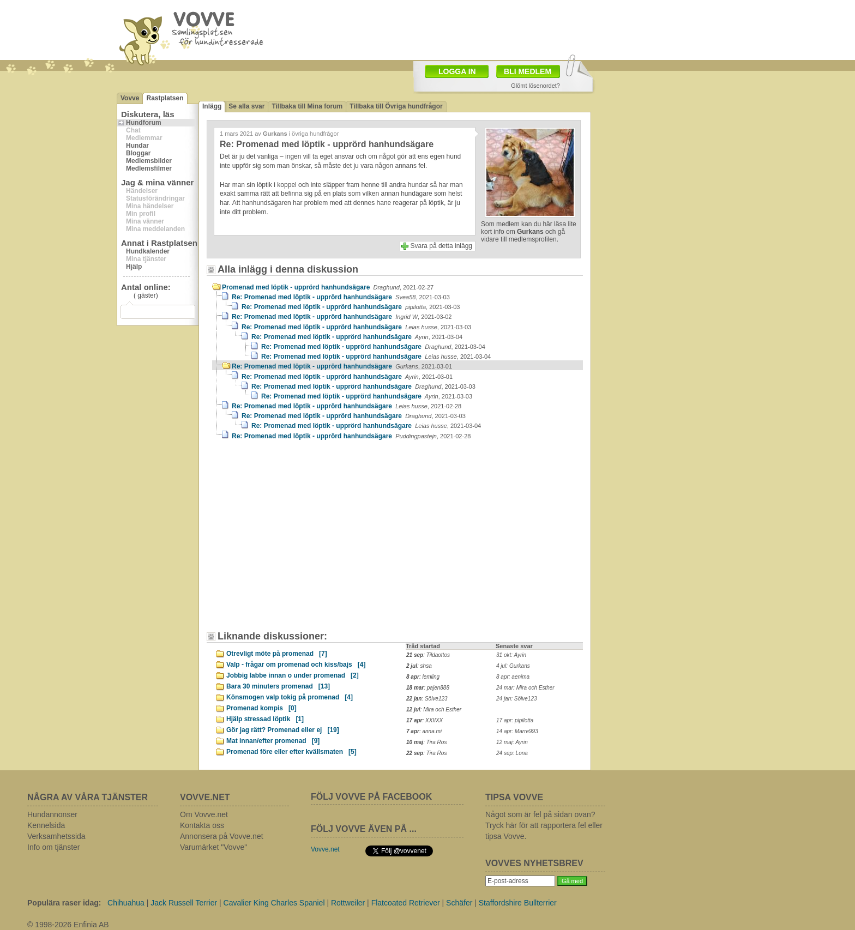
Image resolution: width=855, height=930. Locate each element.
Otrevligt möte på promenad (276, 653)
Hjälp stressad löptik (265, 719)
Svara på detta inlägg (441, 246)
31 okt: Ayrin (511, 655)
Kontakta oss (202, 825)
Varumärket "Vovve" (213, 847)
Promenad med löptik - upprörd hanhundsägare (327, 287)
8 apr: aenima (512, 677)
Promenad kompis (261, 708)
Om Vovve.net (204, 814)
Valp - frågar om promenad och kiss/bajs (295, 664)
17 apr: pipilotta (514, 720)
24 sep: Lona (512, 753)
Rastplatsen (164, 98)
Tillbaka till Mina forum (307, 106)
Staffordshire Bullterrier (518, 902)
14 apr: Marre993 (517, 731)
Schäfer (459, 902)
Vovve (130, 98)
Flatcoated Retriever (405, 902)
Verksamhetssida (56, 836)
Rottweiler (348, 902)
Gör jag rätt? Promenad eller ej (282, 730)
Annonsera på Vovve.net (221, 836)
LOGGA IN (457, 71)
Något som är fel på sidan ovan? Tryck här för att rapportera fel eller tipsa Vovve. (544, 825)
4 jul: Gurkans (513, 666)
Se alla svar (246, 106)
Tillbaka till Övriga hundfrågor (396, 106)
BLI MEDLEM (527, 71)
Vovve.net (325, 849)
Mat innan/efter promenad (273, 741)
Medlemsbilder (149, 161)
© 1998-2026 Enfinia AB (68, 924)
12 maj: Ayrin (512, 742)
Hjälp (134, 266)
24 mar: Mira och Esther (525, 688)
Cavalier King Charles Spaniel (274, 902)
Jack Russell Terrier (183, 902)
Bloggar (138, 153)
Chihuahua (125, 902)
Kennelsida (46, 825)
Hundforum (143, 122)
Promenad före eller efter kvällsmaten (291, 752)
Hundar (137, 145)
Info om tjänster (53, 847)
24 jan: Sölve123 (516, 699)
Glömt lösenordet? (535, 85)
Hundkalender (148, 251)
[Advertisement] (305, 541)
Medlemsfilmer (149, 168)
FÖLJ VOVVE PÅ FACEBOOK (371, 796)
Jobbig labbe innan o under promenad (292, 675)
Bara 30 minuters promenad (278, 686)
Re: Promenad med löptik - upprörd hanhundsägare (341, 297)
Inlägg (211, 106)
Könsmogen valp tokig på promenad (289, 697)
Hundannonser (52, 814)
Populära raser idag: (64, 902)
